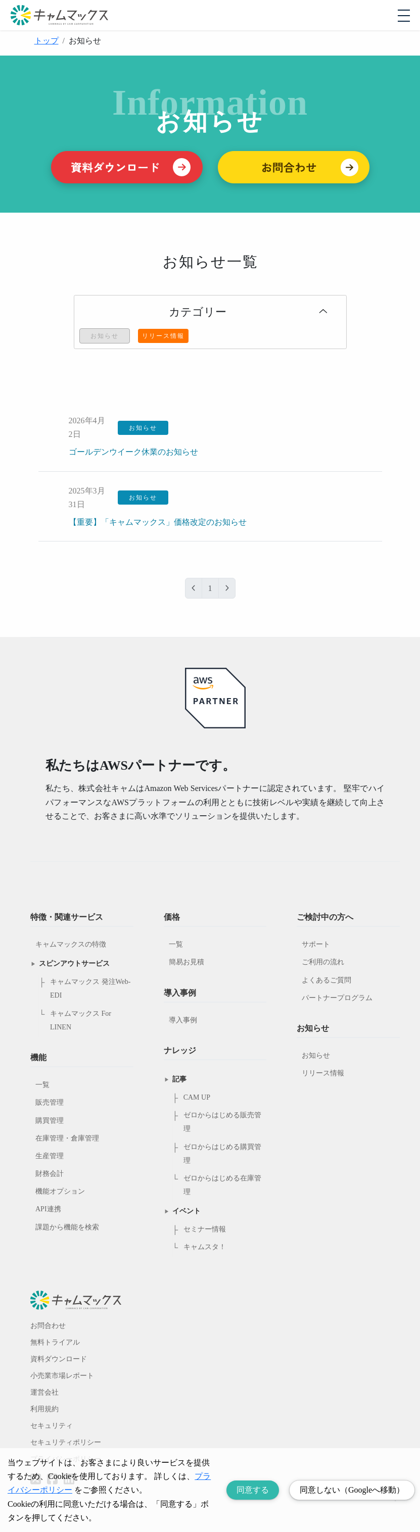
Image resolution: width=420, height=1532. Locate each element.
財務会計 (49, 1173)
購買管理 (49, 1120)
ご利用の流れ (323, 962)
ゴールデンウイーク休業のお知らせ (133, 452)
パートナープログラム (337, 998)
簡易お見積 (186, 962)
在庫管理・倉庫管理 (67, 1138)
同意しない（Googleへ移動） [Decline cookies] (352, 1490)
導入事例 (183, 1020)
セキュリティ (51, 1425)
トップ (46, 40)
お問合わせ (48, 1325)
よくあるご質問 (326, 980)
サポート (316, 944)
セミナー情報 (204, 1229)
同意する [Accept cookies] (253, 1490)
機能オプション (60, 1191)
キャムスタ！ (204, 1247)
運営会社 (44, 1392)
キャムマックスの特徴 (70, 944)
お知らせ (316, 1055)
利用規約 (44, 1409)
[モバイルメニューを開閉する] (404, 16)
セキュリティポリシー (65, 1442)
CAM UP (196, 1097)
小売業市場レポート (62, 1375)
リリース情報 (323, 1073)
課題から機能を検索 (67, 1227)
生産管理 (49, 1156)
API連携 (48, 1209)
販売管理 (49, 1102)
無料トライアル (55, 1342)
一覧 (42, 1085)
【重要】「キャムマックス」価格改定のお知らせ (158, 522)
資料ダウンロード (58, 1359)
